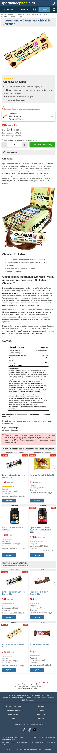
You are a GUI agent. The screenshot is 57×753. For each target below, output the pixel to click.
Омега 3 (44, 697)
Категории (8, 9)
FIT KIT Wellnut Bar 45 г (39, 644)
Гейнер (18, 695)
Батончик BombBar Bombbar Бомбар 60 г (13, 476)
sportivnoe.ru (18, 3)
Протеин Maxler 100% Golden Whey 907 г (14, 529)
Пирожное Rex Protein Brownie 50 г (39, 593)
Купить (9, 500)
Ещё (23, 9)
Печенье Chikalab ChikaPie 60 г (42, 476)
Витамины (36, 697)
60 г (3, 106)
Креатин (30, 695)
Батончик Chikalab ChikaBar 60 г (13, 645)
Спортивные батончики (30, 14)
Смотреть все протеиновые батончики (15, 566)
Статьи (14, 718)
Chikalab (12, 16)
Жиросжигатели (18, 697)
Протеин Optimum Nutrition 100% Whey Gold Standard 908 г (41, 530)
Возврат (41, 718)
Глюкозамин (30, 700)
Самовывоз (41, 714)
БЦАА (24, 695)
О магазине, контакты (13, 706)
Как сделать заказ (13, 710)
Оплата (41, 710)
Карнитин (28, 697)
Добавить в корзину (42, 145)
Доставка (41, 706)
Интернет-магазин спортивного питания (28, 683)
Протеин (12, 695)
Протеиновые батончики (15, 563)
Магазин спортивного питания (11, 14)
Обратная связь (13, 714)
